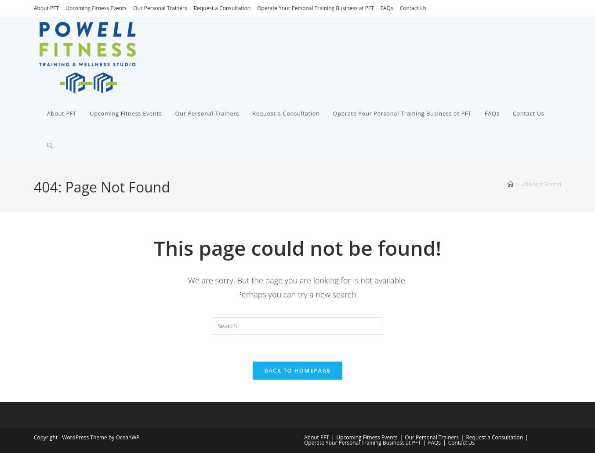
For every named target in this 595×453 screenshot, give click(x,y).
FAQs (387, 8)
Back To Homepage (297, 370)
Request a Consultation (222, 8)
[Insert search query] (297, 326)
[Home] (510, 184)
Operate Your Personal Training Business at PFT (315, 8)
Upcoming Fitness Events (96, 8)
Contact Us (413, 8)
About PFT (46, 8)
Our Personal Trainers (160, 8)
